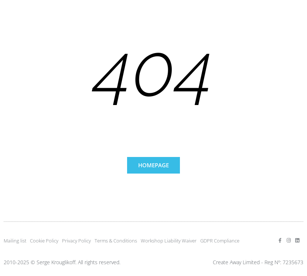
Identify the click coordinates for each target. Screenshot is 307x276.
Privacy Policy (76, 240)
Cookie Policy (44, 240)
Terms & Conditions (116, 240)
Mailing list (15, 240)
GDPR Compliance (219, 240)
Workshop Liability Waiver (169, 240)
